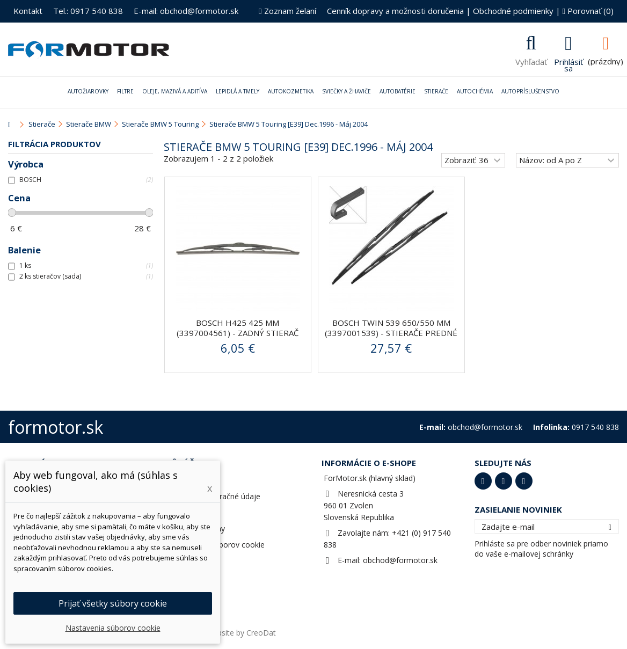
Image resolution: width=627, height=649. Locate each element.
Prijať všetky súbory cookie (113, 603)
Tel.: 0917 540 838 (88, 10)
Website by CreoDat (241, 633)
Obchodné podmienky (513, 10)
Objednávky (190, 480)
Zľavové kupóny (197, 528)
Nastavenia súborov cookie (217, 544)
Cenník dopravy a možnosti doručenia (395, 10)
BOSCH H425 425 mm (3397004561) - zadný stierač (237, 327)
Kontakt (27, 10)
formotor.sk (55, 427)
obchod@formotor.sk (400, 560)
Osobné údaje (194, 512)
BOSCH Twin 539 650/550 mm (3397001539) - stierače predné (391, 327)
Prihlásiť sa (568, 63)
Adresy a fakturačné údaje (215, 496)
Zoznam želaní (287, 10)
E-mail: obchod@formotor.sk (186, 10)
